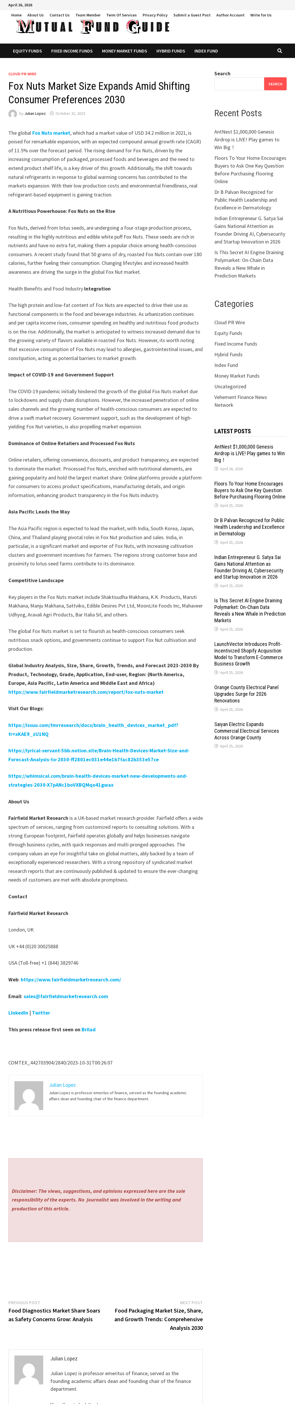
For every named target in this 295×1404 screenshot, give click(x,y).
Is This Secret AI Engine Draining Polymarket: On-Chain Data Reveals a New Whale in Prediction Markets (250, 610)
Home (16, 15)
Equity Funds (27, 51)
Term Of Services (121, 15)
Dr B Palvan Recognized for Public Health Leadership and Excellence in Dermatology (245, 200)
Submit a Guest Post (192, 15)
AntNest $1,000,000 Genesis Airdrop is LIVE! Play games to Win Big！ (246, 139)
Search (222, 73)
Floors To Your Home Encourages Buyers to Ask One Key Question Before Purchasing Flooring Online (249, 490)
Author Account (230, 15)
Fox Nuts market (51, 133)
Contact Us (60, 15)
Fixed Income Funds (72, 51)
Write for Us (261, 15)
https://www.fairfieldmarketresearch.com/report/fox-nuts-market (86, 692)
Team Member (88, 15)
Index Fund (206, 51)
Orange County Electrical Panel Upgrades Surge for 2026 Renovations (246, 694)
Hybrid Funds (170, 51)
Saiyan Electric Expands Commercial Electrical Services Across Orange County (246, 731)
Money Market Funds (124, 51)
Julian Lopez (35, 113)
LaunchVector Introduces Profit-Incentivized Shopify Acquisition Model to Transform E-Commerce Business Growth (248, 654)
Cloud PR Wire (22, 73)
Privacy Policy (155, 15)
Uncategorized (230, 386)
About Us (35, 15)
